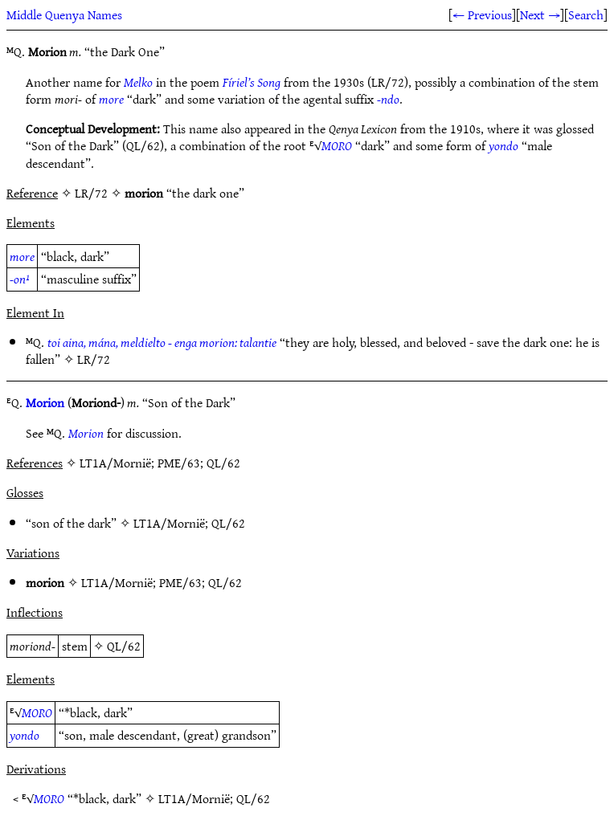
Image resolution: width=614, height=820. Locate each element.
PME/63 (180, 582)
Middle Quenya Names (64, 14)
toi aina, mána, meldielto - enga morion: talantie (161, 342)
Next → (540, 14)
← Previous (482, 14)
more (111, 99)
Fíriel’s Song (251, 82)
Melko (138, 82)
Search (586, 14)
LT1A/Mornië (169, 523)
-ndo (388, 99)
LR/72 (93, 359)
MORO (336, 145)
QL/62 (228, 523)
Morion (45, 402)
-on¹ (20, 278)
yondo (503, 145)
